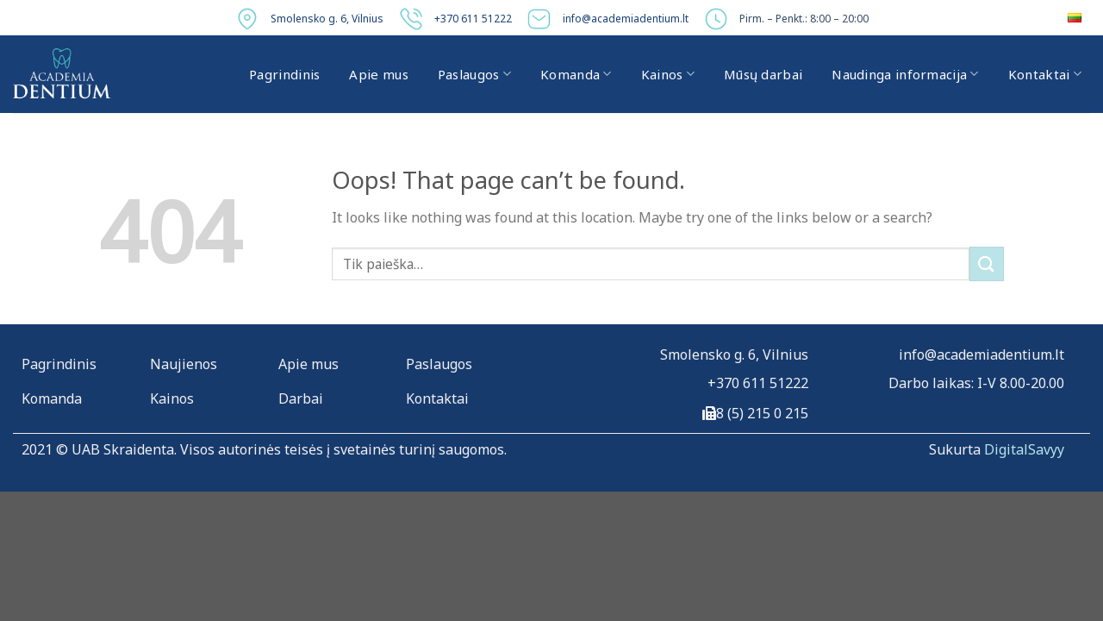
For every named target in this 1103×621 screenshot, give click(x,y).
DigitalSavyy (1024, 449)
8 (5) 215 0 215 (762, 413)
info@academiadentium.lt (626, 18)
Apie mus (378, 74)
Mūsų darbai (763, 74)
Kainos (668, 74)
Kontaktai (1044, 74)
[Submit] (986, 263)
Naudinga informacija (905, 74)
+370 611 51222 (473, 18)
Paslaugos (474, 74)
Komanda (576, 74)
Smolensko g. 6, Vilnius (327, 18)
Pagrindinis (284, 74)
